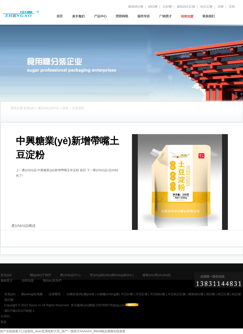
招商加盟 (189, 16)
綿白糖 (152, 6)
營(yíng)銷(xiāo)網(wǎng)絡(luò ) (124, 16)
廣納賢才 (167, 16)
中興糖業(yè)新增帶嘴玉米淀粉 (58, 170)
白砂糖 (167, 6)
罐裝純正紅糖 (186, 6)
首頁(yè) (59, 16)
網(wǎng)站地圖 (32, 294)
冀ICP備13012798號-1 (19, 311)
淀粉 (232, 6)
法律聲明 (54, 294)
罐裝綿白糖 (135, 6)
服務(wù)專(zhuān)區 (145, 16)
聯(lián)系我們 (211, 16)
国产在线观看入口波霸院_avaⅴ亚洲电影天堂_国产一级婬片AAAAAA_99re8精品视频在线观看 (62, 331)
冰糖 (221, 6)
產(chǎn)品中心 (102, 16)
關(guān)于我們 (80, 16)
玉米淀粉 (78, 108)
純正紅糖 (206, 6)
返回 (83, 170)
